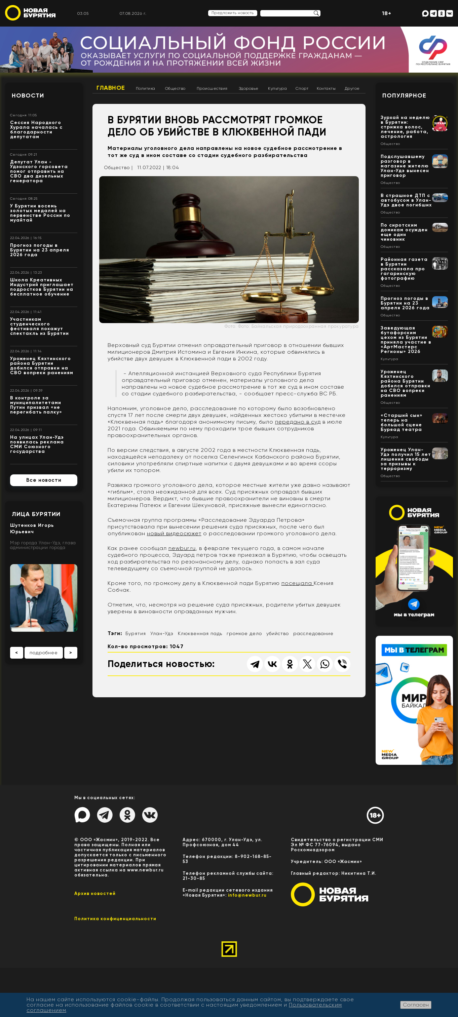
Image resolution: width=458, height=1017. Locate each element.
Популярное (404, 95)
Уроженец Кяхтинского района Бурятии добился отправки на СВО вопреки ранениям (41, 366)
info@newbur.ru (247, 895)
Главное (111, 87)
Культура (277, 88)
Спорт (302, 88)
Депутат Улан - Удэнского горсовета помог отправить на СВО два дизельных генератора (39, 171)
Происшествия (212, 88)
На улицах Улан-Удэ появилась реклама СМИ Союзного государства (37, 444)
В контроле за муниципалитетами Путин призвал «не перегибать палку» (36, 405)
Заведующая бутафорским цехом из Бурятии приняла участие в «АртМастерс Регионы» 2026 (406, 339)
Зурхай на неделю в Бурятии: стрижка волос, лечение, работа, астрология (405, 127)
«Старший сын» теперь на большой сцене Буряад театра (402, 422)
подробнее (44, 652)
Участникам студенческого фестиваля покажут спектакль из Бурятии (39, 326)
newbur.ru (182, 548)
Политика (145, 88)
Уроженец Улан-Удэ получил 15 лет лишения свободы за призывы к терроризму (406, 459)
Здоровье (249, 88)
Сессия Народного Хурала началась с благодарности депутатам (36, 130)
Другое (352, 88)
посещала (297, 583)
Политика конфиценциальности (115, 918)
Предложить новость (233, 12)
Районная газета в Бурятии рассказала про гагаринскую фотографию (404, 269)
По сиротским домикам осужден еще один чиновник (404, 232)
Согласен (416, 1005)
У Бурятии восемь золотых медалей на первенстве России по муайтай (40, 213)
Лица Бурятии (36, 514)
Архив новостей (95, 893)
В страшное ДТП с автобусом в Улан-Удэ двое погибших (406, 200)
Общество (175, 88)
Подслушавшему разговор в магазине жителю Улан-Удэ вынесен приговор (405, 166)
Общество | (118, 167)
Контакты (326, 88)
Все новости (44, 480)
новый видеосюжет (174, 533)
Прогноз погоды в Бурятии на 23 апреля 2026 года (39, 250)
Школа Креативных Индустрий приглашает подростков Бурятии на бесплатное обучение (42, 287)
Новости (28, 95)
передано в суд (298, 422)
